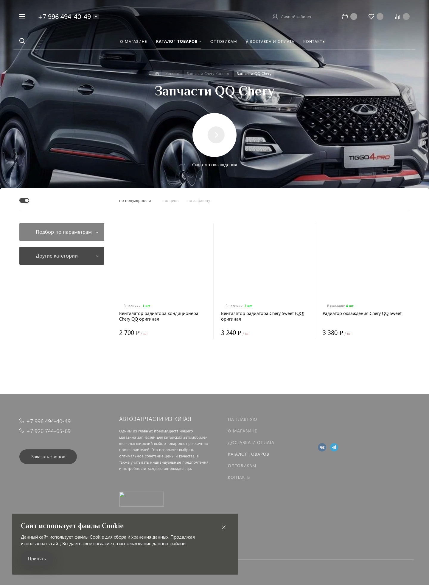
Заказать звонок (48, 456)
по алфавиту (198, 200)
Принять (37, 559)
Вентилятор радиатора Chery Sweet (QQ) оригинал (262, 316)
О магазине (242, 431)
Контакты (239, 477)
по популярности (135, 200)
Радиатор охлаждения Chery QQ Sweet (362, 313)
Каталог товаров (248, 454)
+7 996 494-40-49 (64, 16)
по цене (171, 200)
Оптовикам (242, 465)
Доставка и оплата (251, 442)
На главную (242, 419)
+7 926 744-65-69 (48, 431)
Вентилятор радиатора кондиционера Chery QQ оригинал (158, 316)
